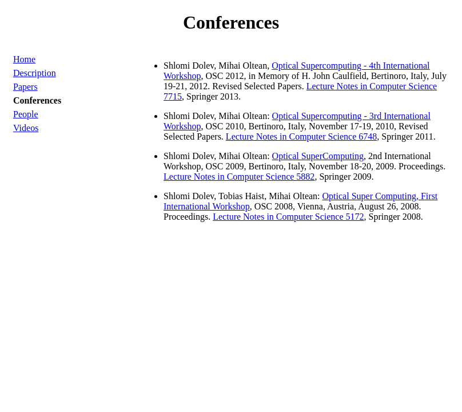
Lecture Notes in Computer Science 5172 (288, 216)
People (25, 114)
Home (24, 59)
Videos (25, 128)
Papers (25, 87)
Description (34, 73)
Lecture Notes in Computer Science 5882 (239, 176)
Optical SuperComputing (318, 156)
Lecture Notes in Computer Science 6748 (301, 136)
